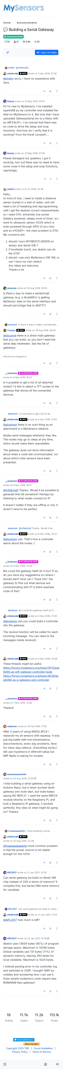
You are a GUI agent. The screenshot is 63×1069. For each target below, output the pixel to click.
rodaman (12, 726)
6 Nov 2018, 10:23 (22, 377)
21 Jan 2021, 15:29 (36, 872)
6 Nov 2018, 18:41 (22, 485)
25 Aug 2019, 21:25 (23, 778)
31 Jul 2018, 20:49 (34, 189)
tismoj (10, 101)
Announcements (13, 36)
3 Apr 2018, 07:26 (47, 73)
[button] (4, 1064)
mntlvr (11, 67)
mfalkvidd (12, 73)
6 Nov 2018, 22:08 (47, 658)
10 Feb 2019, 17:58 (37, 726)
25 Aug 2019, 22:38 (23, 840)
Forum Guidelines (43, 1048)
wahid (10, 189)
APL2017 (12, 872)
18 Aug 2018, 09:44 (46, 330)
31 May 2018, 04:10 (34, 101)
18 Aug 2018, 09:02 (37, 288)
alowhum (12, 373)
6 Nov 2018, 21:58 (47, 616)
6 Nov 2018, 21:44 (22, 566)
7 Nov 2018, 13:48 (22, 702)
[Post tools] (57, 91)
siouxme (11, 288)
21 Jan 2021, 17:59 (47, 914)
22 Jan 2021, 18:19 (36, 938)
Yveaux (11, 330)
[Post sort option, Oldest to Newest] (8, 52)
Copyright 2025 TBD (17, 1048)
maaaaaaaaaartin (16, 774)
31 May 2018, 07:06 (35, 153)
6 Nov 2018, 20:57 (47, 534)
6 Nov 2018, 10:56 (47, 419)
